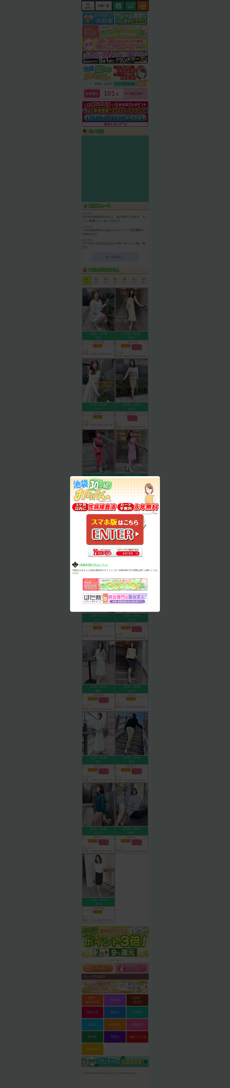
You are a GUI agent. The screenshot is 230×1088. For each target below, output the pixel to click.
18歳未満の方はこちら (93, 564)
